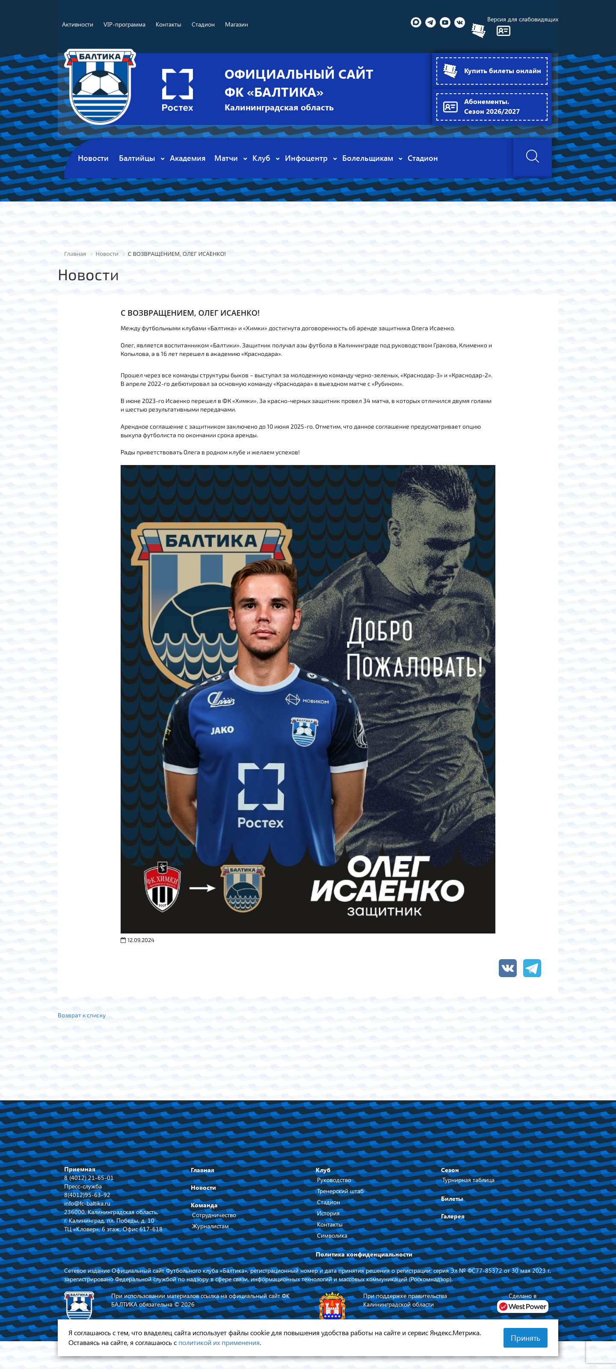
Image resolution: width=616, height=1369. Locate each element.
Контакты (330, 1224)
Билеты (452, 1198)
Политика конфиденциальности (364, 1254)
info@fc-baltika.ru (87, 1203)
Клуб (323, 1170)
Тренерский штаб (340, 1191)
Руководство (334, 1180)
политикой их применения (219, 1342)
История (328, 1213)
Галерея (453, 1216)
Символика (332, 1235)
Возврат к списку (82, 1014)
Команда (204, 1205)
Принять (525, 1338)
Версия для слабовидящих (522, 19)
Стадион (328, 1202)
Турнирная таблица (468, 1180)
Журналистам (210, 1226)
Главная (202, 1170)
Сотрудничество (214, 1215)
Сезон (450, 1170)
